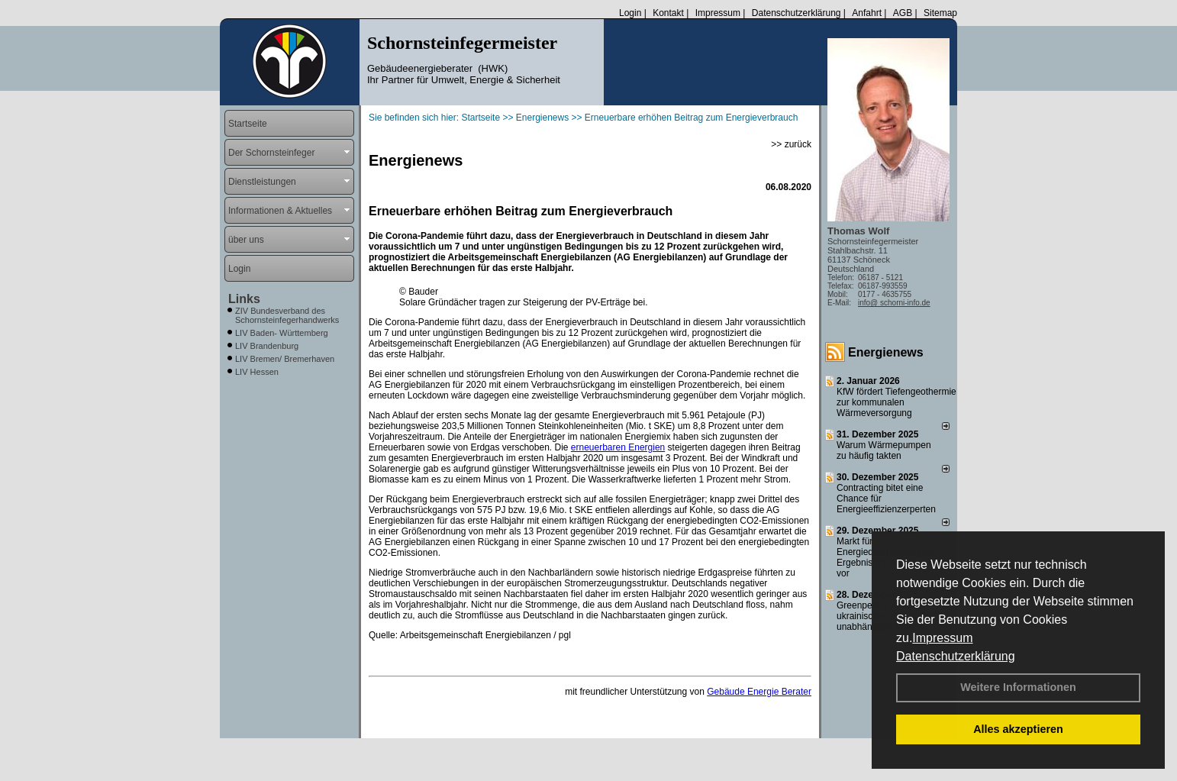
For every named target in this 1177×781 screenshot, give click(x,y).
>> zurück (791, 144)
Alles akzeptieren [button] (1018, 729)
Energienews (886, 352)
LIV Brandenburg (266, 345)
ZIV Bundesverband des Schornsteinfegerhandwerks (287, 315)
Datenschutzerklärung (955, 656)
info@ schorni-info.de (894, 303)
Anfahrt (867, 13)
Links (244, 298)
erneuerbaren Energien (618, 447)
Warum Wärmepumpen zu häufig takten (884, 450)
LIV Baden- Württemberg (281, 332)
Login (630, 13)
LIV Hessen (257, 371)
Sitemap (940, 13)
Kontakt (668, 13)
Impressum (942, 637)
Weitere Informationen (1018, 687)
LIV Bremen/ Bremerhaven (284, 358)
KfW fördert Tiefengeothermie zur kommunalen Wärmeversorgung (896, 402)
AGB (902, 13)
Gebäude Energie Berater (759, 691)
